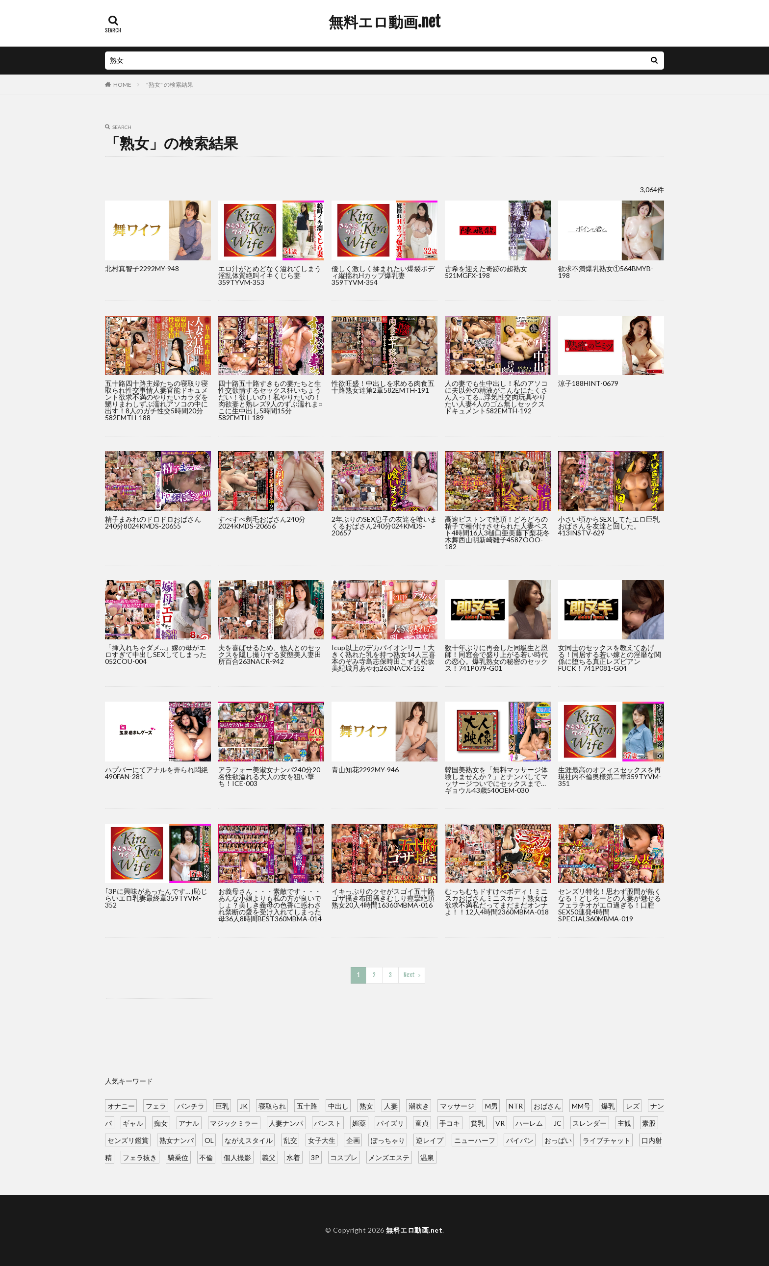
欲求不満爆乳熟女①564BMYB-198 (605, 271)
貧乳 (478, 1122)
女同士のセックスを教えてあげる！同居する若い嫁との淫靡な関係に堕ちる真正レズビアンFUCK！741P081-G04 (609, 657)
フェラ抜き (140, 1157)
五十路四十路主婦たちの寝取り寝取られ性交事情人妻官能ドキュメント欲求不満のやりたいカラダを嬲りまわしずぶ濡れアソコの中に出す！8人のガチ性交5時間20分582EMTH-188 (156, 400)
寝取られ (272, 1105)
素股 (649, 1122)
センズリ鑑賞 (128, 1140)
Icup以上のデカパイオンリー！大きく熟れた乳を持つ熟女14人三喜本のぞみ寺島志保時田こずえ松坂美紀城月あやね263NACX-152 (384, 657)
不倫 (206, 1157)
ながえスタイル (249, 1140)
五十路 (307, 1105)
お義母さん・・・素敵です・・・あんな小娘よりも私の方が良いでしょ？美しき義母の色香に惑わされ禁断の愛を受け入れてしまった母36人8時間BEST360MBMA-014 (270, 905)
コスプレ (344, 1157)
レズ (633, 1105)
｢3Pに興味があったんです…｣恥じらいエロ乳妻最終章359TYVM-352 (156, 898)
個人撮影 (237, 1157)
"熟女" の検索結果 (169, 84)
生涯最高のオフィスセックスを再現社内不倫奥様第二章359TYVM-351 (609, 776)
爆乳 (608, 1105)
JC (558, 1122)
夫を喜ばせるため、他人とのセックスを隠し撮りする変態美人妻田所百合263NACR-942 (269, 654)
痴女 (161, 1122)
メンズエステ (389, 1157)
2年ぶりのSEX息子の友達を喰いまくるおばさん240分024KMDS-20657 (384, 526)
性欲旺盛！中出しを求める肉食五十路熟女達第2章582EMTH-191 (383, 386)
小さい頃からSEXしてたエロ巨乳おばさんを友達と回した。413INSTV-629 (609, 526)
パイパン (520, 1140)
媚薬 (359, 1122)
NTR (516, 1105)
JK (244, 1105)
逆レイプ (429, 1140)
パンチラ (191, 1105)
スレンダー (589, 1122)
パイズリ (390, 1122)
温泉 (427, 1157)
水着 (293, 1157)
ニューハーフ (474, 1140)
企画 (353, 1140)
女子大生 (321, 1140)
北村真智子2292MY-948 (142, 268)
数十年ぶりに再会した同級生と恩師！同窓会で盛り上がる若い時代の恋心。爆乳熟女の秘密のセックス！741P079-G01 (496, 657)
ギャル (133, 1122)
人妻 (391, 1105)
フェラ (156, 1105)
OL (209, 1140)
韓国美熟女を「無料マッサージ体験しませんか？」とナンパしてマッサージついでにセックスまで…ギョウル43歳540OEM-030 (496, 779)
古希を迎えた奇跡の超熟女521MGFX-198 (486, 271)
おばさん (547, 1105)
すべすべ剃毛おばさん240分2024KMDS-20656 (262, 522)
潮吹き (419, 1105)
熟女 (366, 1105)
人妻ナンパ (286, 1122)
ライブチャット (607, 1140)
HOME (122, 84)
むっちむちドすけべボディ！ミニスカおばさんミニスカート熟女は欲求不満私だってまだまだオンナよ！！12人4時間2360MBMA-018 (497, 901)
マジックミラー (234, 1122)
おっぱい (558, 1140)
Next (409, 975)
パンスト (327, 1122)
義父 (269, 1157)
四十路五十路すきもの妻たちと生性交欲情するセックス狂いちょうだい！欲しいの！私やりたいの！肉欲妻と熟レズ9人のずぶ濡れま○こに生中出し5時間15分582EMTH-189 (270, 400)
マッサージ (457, 1105)
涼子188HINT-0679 (588, 383)
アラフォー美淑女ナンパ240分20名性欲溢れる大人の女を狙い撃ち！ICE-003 (269, 776)
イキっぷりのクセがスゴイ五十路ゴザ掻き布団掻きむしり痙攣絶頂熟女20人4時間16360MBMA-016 (383, 898)
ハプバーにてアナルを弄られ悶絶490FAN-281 (156, 773)
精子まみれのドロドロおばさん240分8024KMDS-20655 (153, 522)
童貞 (422, 1122)
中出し (338, 1105)
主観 (624, 1122)
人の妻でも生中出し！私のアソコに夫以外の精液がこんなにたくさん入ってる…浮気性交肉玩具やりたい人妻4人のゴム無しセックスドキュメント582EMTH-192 (496, 397)
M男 (491, 1105)
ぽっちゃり (388, 1140)
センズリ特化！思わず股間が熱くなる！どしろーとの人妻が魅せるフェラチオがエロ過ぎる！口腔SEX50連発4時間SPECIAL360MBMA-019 (609, 905)
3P (315, 1157)
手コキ (449, 1122)
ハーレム (529, 1122)
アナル (189, 1122)
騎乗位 (178, 1157)
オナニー (121, 1105)
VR (500, 1122)
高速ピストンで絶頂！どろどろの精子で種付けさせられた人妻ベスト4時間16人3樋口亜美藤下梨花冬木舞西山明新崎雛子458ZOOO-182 (497, 533)
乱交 (290, 1140)
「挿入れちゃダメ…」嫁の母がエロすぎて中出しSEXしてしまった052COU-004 (155, 654)
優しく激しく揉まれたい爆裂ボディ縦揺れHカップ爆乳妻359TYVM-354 (383, 275)
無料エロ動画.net (384, 22)
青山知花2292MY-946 (365, 769)
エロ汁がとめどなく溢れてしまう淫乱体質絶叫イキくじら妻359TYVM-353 (269, 275)
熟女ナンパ (176, 1140)
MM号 (581, 1105)
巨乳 (222, 1105)
